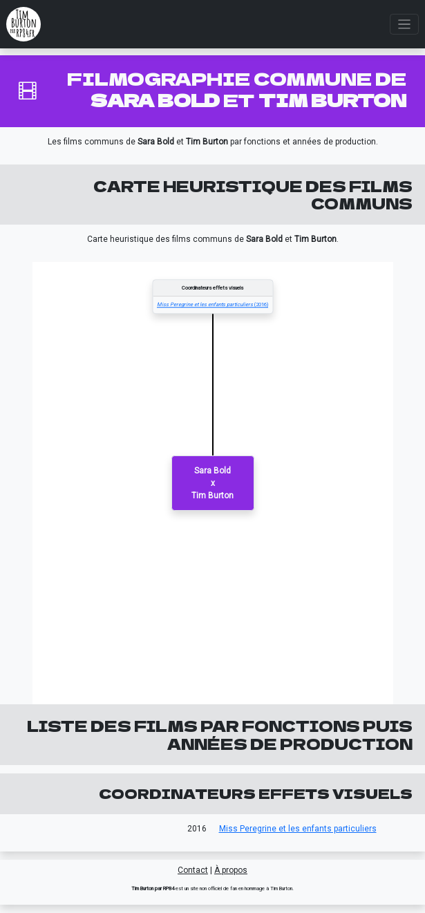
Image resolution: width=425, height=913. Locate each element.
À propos (230, 870)
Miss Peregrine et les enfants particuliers (298, 829)
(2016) (212, 305)
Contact (193, 870)
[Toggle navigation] (404, 24)
